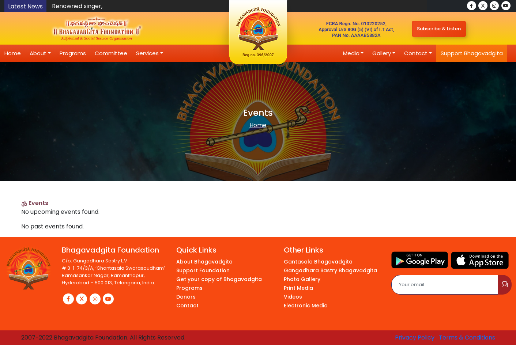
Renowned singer (76, 6)
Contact (416, 53)
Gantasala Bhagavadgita (318, 261)
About (38, 53)
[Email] (444, 285)
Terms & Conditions (467, 337)
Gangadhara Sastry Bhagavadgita (330, 270)
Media (351, 53)
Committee (111, 53)
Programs (73, 53)
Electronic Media (306, 305)
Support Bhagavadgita (472, 53)
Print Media (298, 288)
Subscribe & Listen (439, 28)
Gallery (381, 53)
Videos (293, 296)
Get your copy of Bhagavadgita (219, 279)
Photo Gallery (302, 279)
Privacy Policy (414, 337)
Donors (186, 296)
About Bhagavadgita (204, 261)
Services (147, 53)
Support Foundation (203, 270)
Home (12, 53)
